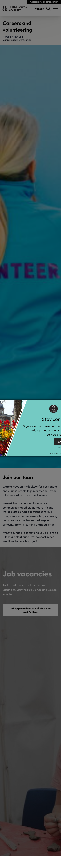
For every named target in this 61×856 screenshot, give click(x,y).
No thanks (53, 454)
